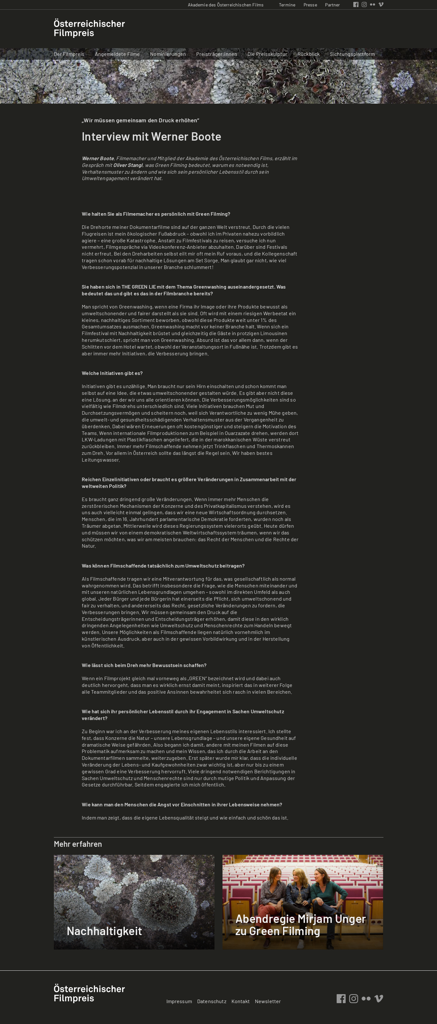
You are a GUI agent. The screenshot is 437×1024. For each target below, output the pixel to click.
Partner (332, 4)
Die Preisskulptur (267, 54)
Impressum (179, 1001)
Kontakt (240, 1001)
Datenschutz (211, 1001)
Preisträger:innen (216, 54)
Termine (287, 4)
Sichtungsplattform (352, 54)
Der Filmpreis (69, 54)
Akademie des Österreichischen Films (226, 4)
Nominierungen (168, 54)
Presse (310, 4)
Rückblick (309, 54)
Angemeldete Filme (117, 54)
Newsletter (268, 1001)
